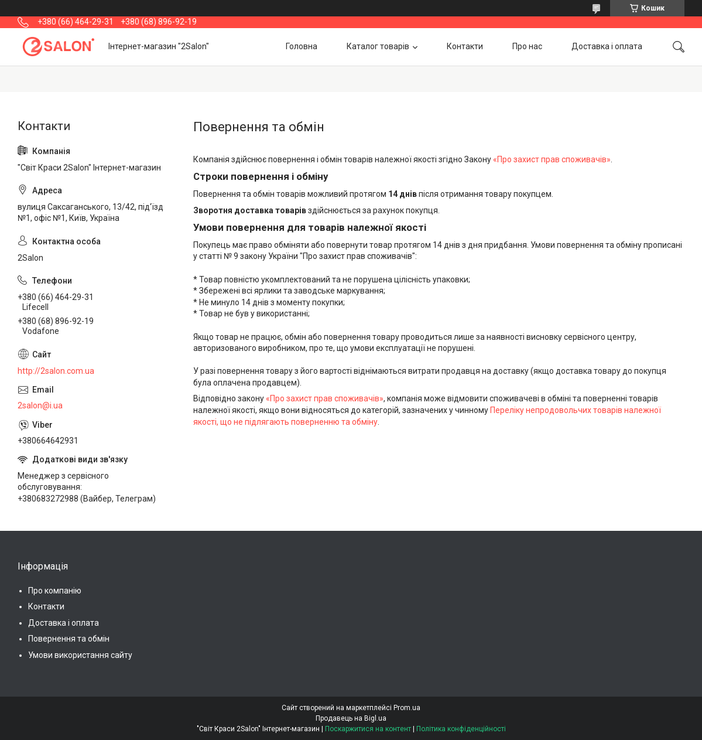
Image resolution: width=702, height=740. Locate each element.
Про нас (527, 46)
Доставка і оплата (606, 46)
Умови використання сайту (80, 655)
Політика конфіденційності (461, 729)
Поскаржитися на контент (368, 729)
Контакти (465, 46)
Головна (301, 46)
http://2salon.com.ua (56, 371)
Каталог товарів (378, 46)
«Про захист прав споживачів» (552, 159)
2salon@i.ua (40, 405)
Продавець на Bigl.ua (351, 718)
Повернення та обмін (68, 638)
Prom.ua (406, 708)
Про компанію (54, 590)
